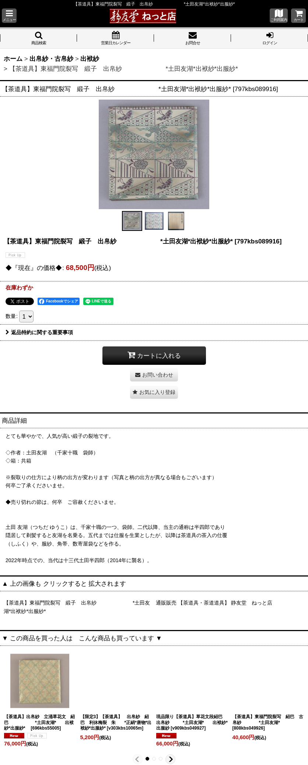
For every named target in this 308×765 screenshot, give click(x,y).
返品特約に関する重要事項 (39, 332)
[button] (9, 15)
